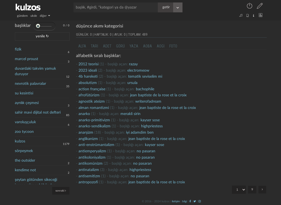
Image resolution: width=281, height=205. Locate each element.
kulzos (20, 141)
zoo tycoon (24, 132)
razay (133, 64)
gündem (22, 15)
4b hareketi (88, 76)
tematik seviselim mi (145, 76)
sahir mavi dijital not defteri (38, 112)
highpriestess (152, 126)
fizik (18, 49)
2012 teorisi (88, 64)
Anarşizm (85, 132)
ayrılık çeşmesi (27, 103)
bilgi (184, 201)
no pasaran (146, 151)
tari (94, 46)
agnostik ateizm (91, 101)
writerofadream (148, 101)
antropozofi (88, 182)
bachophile (145, 89)
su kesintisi (24, 93)
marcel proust (26, 59)
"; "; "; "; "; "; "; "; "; (239, 190)
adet (107, 46)
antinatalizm (88, 170)
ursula (132, 83)
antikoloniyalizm (92, 157)
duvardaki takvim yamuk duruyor (35, 71)
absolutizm (87, 83)
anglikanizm (88, 139)
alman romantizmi (93, 108)
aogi (161, 46)
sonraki (60, 190)
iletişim (176, 201)
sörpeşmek (24, 151)
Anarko (84, 114)
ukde (33, 15)
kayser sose (150, 120)
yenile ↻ (42, 36)
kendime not (25, 170)
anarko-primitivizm (94, 120)
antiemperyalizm (92, 151)
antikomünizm (90, 163)
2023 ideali (87, 70)
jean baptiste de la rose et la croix (158, 95)
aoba (147, 46)
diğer (45, 15)
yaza (134, 46)
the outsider (25, 160)
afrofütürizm (89, 95)
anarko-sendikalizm (94, 126)
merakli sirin (130, 114)
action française (91, 89)
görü (120, 46)
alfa (82, 46)
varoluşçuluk (25, 122)
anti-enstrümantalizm (96, 145)
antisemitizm (89, 176)
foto (173, 46)
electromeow (138, 70)
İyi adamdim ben (140, 132)
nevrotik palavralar (30, 84)
